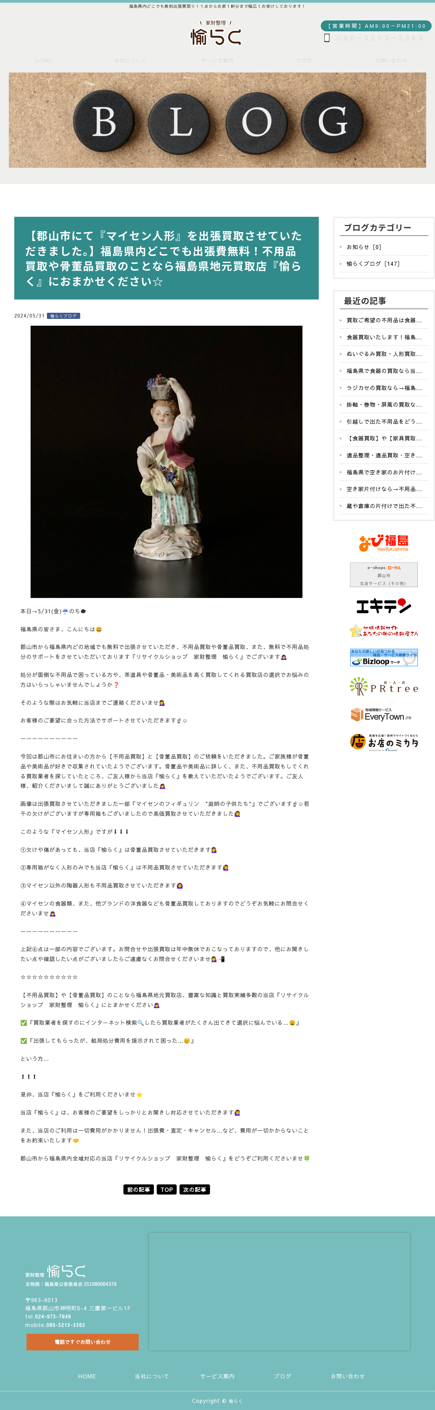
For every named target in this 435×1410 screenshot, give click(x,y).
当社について (130, 60)
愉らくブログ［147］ (375, 263)
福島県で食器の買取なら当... (384, 370)
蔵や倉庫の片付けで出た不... (384, 505)
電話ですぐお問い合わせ (80, 1340)
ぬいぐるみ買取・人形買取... (384, 353)
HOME (43, 60)
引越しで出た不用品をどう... (384, 421)
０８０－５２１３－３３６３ (379, 37)
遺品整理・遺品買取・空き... (384, 455)
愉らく (236, 1400)
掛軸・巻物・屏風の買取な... (384, 404)
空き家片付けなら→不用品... (384, 488)
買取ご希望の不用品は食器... (384, 320)
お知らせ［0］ (366, 246)
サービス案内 (217, 60)
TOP (166, 1189)
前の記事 (138, 1189)
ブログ (304, 60)
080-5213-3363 (68, 1320)
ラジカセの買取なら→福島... (384, 387)
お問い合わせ (391, 60)
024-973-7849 (55, 1312)
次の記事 (194, 1189)
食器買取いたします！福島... (384, 337)
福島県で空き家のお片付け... (384, 472)
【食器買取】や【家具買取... (384, 438)
